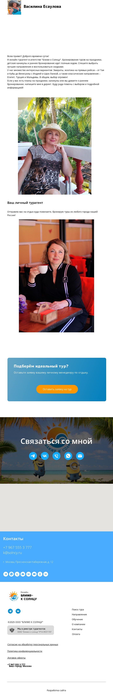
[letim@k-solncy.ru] (22, 574)
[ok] (40, 574)
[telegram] (33, 456)
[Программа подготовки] (45, 574)
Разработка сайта (56, 690)
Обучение (77, 619)
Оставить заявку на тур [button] (57, 389)
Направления (79, 614)
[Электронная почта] (80, 456)
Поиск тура (78, 609)
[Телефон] (56, 456)
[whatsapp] (68, 456)
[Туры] (28, 574)
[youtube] (34, 574)
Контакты (77, 629)
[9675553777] (17, 574)
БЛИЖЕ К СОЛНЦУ (29, 597)
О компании (78, 624)
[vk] (45, 456)
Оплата (76, 634)
